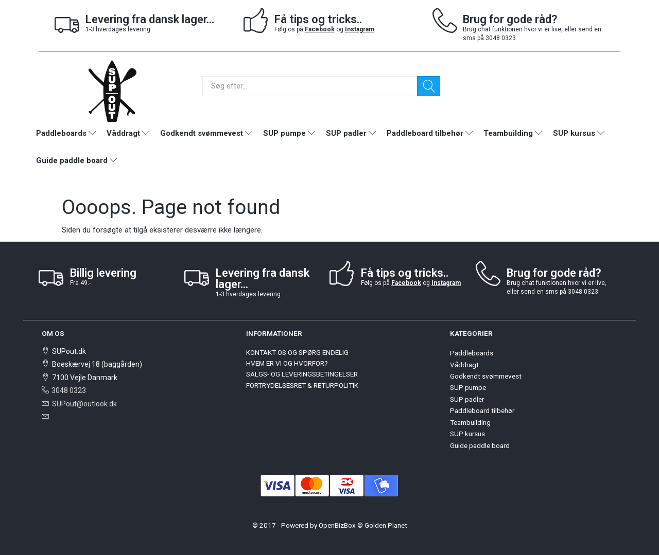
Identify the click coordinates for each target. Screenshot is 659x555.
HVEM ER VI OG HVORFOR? (287, 363)
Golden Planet (386, 525)
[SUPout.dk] (112, 90)
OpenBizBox (337, 525)
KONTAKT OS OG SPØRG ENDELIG (297, 352)
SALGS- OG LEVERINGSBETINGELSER (302, 374)
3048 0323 (68, 390)
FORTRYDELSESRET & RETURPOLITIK (302, 385)
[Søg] (428, 86)
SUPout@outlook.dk (84, 404)
